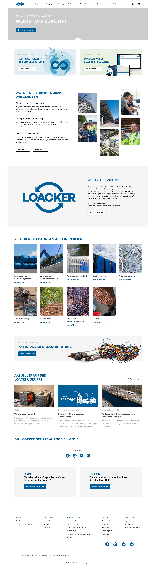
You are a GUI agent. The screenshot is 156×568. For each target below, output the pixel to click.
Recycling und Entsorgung (43, 4)
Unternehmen (73, 4)
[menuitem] (70, 562)
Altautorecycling (72, 521)
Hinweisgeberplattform (132, 527)
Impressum (128, 521)
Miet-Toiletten (71, 531)
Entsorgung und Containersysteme (78, 534)
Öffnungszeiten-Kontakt (24, 524)
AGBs (126, 531)
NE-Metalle (105, 524)
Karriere (92, 4)
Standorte (83, 4)
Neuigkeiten (48, 521)
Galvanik (69, 537)
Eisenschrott (106, 521)
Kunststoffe (106, 534)
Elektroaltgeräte (107, 531)
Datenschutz (129, 524)
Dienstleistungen (60, 4)
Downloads (47, 527)
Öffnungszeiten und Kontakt (106, 4)
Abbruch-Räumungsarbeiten (76, 527)
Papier (104, 537)
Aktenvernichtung (72, 524)
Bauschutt (105, 527)
